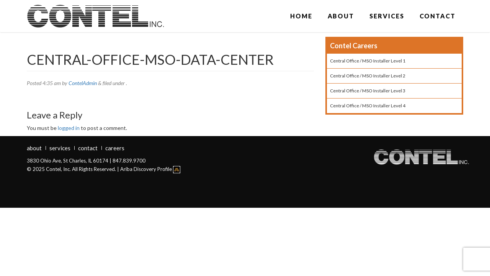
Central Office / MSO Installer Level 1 (367, 61)
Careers (114, 148)
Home (301, 16)
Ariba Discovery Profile (150, 169)
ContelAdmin (83, 83)
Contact (438, 16)
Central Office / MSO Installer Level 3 (367, 91)
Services (386, 16)
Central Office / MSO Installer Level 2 (367, 76)
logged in (69, 128)
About (341, 16)
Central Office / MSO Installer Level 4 (367, 105)
